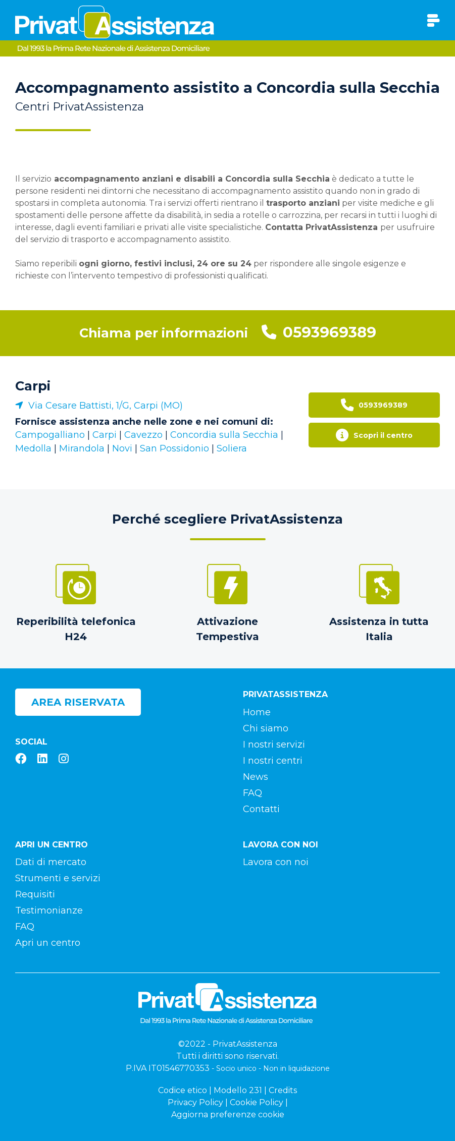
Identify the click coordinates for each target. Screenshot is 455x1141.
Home (257, 712)
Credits (283, 1090)
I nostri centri (272, 760)
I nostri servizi (274, 744)
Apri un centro (47, 942)
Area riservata (78, 702)
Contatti (261, 809)
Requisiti (35, 894)
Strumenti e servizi (57, 878)
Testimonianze (49, 910)
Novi (122, 448)
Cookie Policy (256, 1102)
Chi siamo (265, 728)
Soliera (232, 448)
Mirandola (82, 448)
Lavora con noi (276, 862)
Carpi (32, 385)
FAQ (252, 792)
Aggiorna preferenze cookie (227, 1114)
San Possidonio (174, 448)
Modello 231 (238, 1090)
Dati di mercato (50, 862)
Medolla (33, 448)
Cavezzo (143, 434)
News (255, 776)
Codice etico (182, 1090)
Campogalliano (50, 434)
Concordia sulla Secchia (224, 434)
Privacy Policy (195, 1102)
